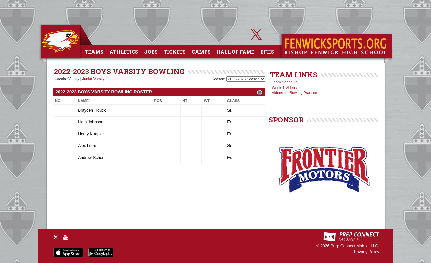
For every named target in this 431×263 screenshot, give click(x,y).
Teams (94, 52)
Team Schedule (285, 82)
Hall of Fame (235, 52)
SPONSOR (286, 119)
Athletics (123, 52)
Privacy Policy (366, 251)
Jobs (151, 52)
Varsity (73, 79)
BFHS (267, 52)
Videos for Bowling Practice (294, 93)
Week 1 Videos (284, 88)
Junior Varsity (93, 79)
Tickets (175, 52)
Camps (201, 52)
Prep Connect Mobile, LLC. (354, 246)
